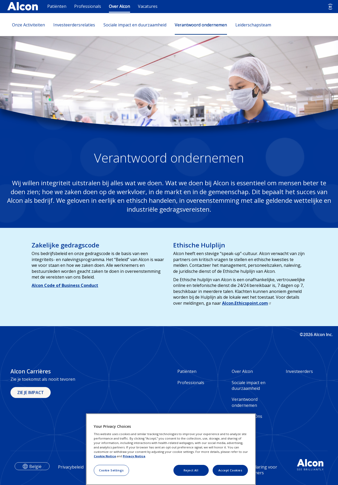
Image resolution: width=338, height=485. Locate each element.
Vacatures (148, 6)
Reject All (191, 470)
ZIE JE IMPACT (30, 392)
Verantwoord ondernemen (201, 25)
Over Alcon (119, 6)
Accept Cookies (230, 470)
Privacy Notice (134, 456)
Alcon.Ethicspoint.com (247, 303)
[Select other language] (330, 7)
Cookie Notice (105, 456)
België (35, 466)
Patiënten (56, 6)
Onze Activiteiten (28, 25)
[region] (171, 449)
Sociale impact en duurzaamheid (134, 25)
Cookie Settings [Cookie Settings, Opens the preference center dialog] (111, 470)
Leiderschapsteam (253, 25)
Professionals (87, 6)
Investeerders (299, 371)
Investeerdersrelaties (74, 25)
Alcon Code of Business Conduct (65, 285)
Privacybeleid (71, 467)
